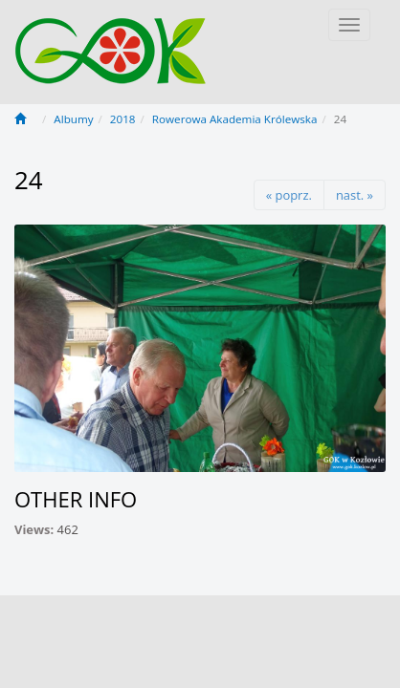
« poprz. (289, 195)
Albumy (73, 119)
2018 (123, 119)
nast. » (354, 195)
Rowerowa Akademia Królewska (235, 119)
